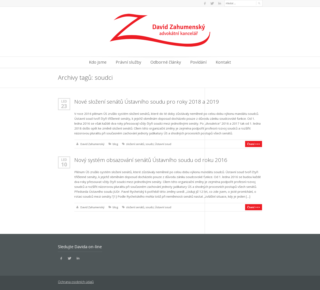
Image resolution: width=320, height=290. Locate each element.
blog (115, 144)
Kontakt (223, 62)
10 (64, 164)
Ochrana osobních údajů (76, 282)
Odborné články (165, 62)
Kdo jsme (98, 62)
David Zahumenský (92, 144)
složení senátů (135, 144)
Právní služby (128, 62)
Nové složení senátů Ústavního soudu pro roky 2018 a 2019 (146, 101)
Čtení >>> (253, 144)
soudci (150, 144)
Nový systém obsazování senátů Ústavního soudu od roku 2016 (150, 160)
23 (64, 106)
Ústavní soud (163, 144)
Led (64, 101)
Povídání (198, 62)
